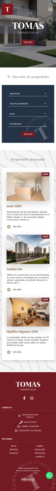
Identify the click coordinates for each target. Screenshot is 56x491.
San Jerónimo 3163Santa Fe (30, 416)
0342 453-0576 (30, 422)
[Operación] (28, 93)
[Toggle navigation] (50, 9)
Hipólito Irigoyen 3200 (22, 332)
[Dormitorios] (28, 124)
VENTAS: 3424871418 (30, 426)
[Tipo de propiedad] (28, 103)
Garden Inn (14, 269)
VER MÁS (28, 42)
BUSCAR (28, 134)
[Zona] (28, 114)
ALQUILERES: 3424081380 (30, 430)
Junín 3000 (14, 206)
